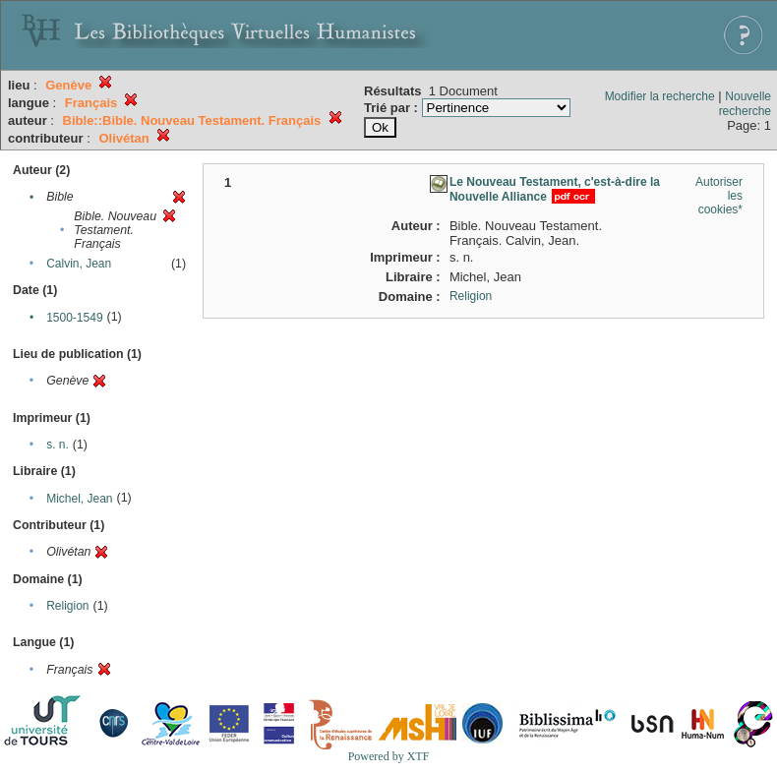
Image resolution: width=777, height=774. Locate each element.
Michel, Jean (79, 499)
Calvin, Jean (78, 263)
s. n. (57, 444)
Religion (67, 606)
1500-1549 (74, 318)
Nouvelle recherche (745, 103)
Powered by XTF (389, 756)
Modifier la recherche (660, 96)
